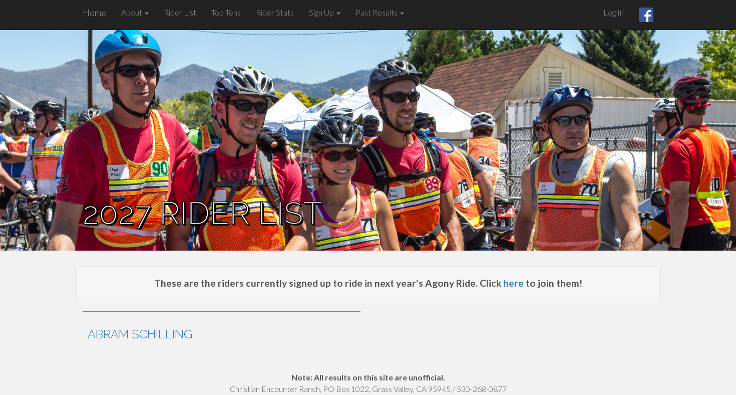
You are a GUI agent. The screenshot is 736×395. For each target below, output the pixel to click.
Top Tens (226, 12)
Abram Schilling (140, 334)
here (513, 283)
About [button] (135, 12)
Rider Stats (275, 12)
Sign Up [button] (324, 12)
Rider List (180, 12)
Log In (613, 12)
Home (94, 12)
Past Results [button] (379, 12)
